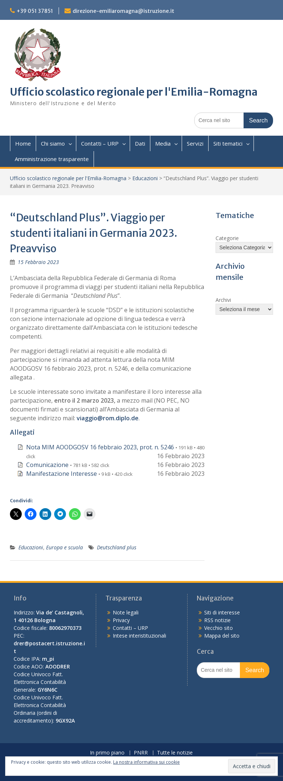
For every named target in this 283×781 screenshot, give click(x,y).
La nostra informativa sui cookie (146, 762)
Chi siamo (53, 143)
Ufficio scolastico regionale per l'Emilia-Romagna (134, 92)
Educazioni (145, 178)
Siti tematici (227, 143)
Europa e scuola (64, 547)
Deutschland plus (116, 547)
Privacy (121, 620)
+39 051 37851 (35, 11)
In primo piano (107, 752)
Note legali (126, 612)
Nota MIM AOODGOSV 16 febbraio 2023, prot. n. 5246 (100, 447)
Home (23, 143)
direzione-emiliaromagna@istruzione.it (123, 11)
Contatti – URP (100, 143)
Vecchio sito (218, 627)
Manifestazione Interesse (61, 474)
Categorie (227, 238)
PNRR (141, 752)
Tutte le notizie (175, 752)
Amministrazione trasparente (52, 159)
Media (163, 143)
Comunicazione (47, 465)
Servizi (195, 143)
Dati (140, 143)
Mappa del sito (222, 635)
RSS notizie (217, 620)
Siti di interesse (222, 612)
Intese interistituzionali (139, 635)
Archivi (223, 299)
